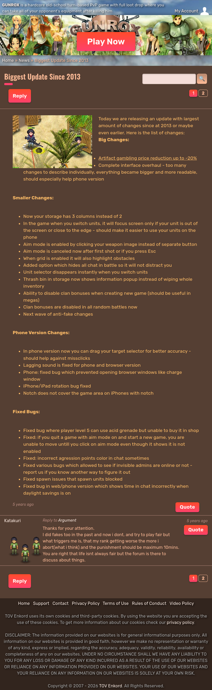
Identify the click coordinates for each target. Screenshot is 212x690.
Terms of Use (116, 603)
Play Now (106, 41)
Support (41, 603)
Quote (187, 507)
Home (8, 60)
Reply (20, 96)
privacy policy (180, 622)
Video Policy (181, 603)
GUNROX (10, 5)
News (24, 60)
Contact (60, 603)
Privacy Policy (86, 603)
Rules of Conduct (149, 603)
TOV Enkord (110, 685)
